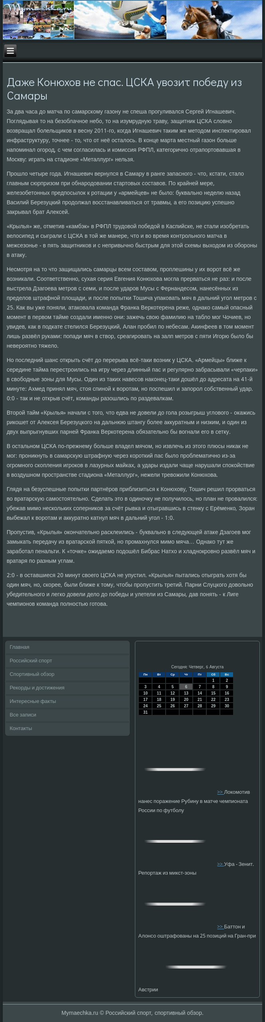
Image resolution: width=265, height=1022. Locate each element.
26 (172, 706)
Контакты (21, 728)
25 (159, 706)
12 (172, 693)
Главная (19, 647)
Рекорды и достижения (37, 688)
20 (186, 699)
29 (213, 706)
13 (186, 693)
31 (145, 712)
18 (159, 699)
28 (200, 706)
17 (145, 699)
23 (227, 699)
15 (213, 693)
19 (172, 699)
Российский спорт (31, 661)
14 (200, 693)
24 (145, 706)
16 (227, 693)
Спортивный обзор (32, 674)
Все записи (23, 715)
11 (159, 693)
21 (200, 699)
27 (186, 706)
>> (220, 792)
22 (213, 699)
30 (227, 706)
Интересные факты (33, 701)
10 (145, 693)
